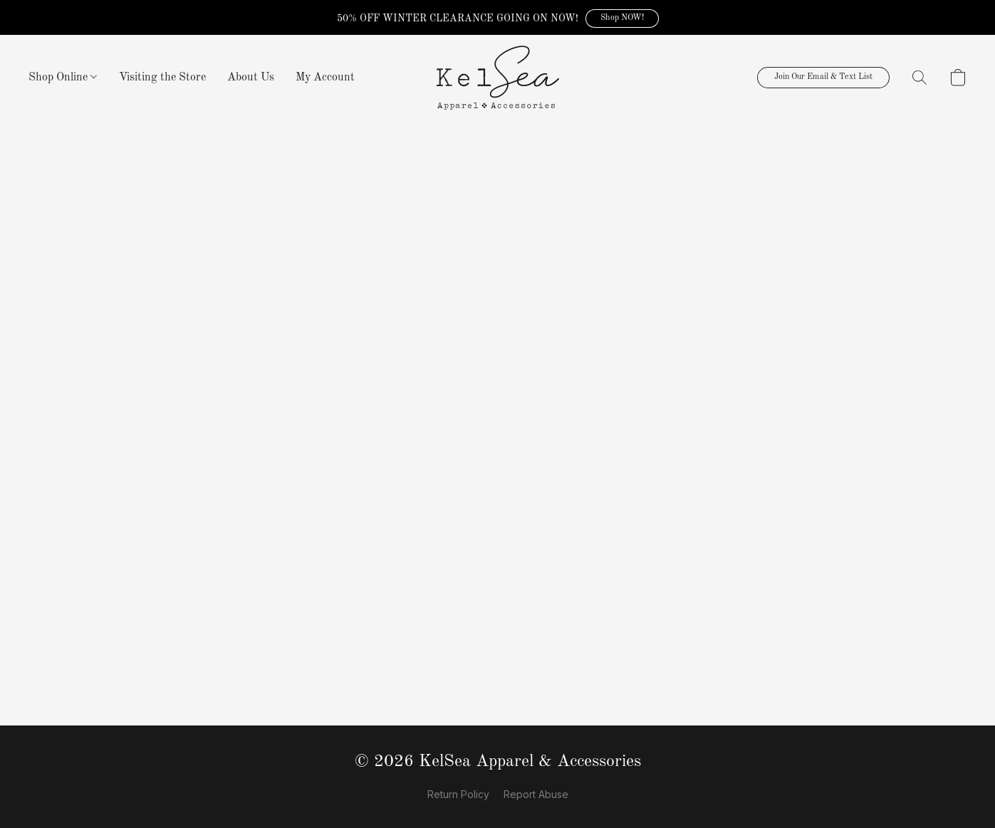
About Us (250, 77)
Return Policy (458, 794)
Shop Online (62, 77)
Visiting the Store (162, 77)
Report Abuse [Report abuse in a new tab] (536, 794)
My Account (325, 77)
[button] (622, 18)
